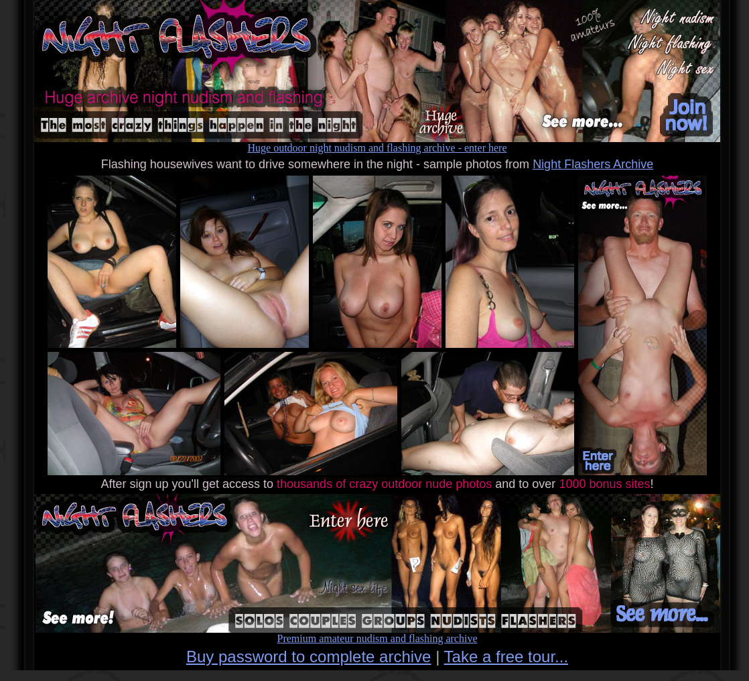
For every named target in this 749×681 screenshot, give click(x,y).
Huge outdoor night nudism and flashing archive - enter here (377, 143)
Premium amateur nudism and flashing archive (377, 633)
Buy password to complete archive (308, 656)
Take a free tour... (506, 656)
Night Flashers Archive (593, 164)
